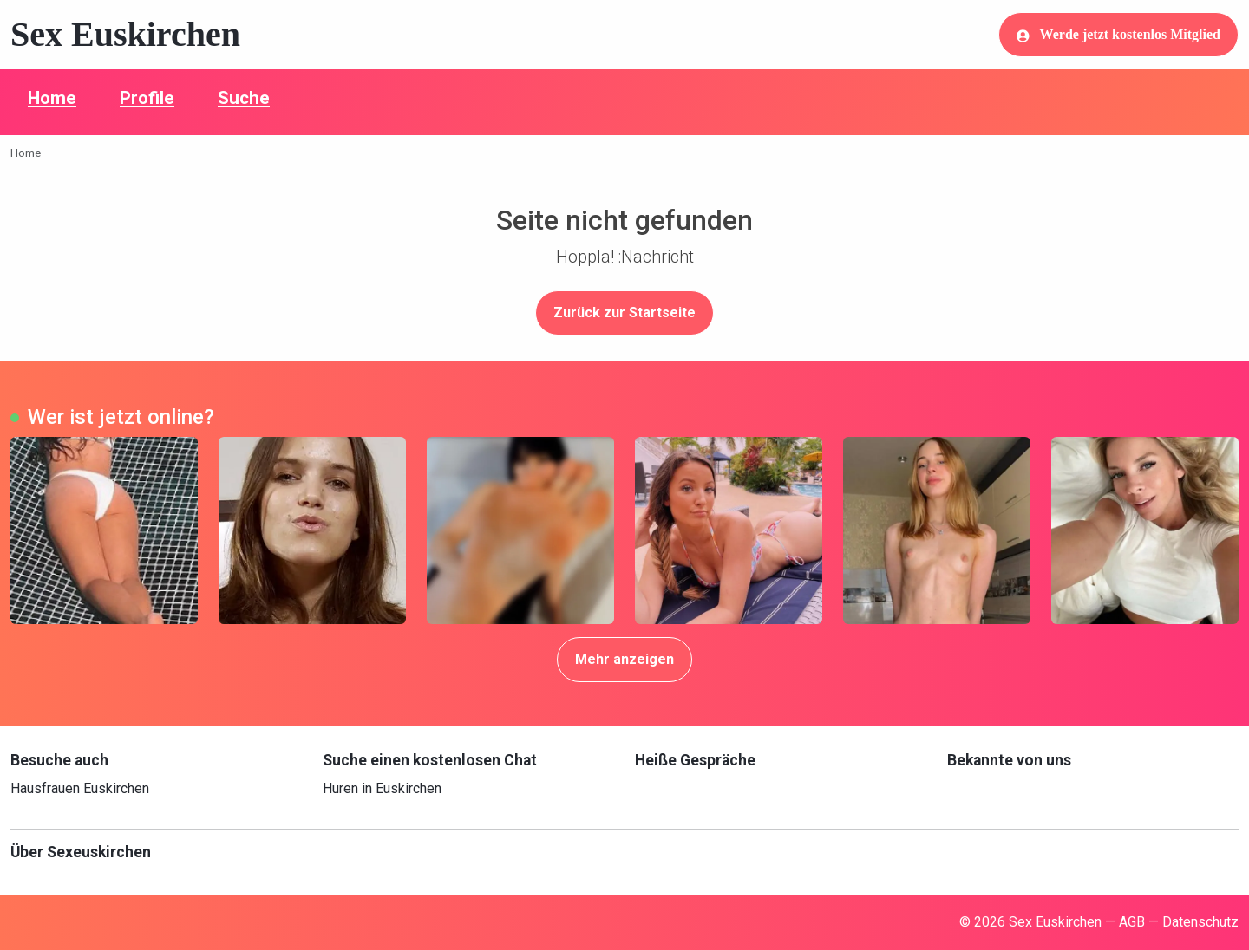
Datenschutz (1200, 922)
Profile (147, 98)
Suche (244, 98)
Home (52, 98)
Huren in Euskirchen (382, 788)
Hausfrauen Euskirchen (79, 788)
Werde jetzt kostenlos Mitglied (1118, 34)
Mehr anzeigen (624, 659)
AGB (1132, 922)
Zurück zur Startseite (624, 312)
